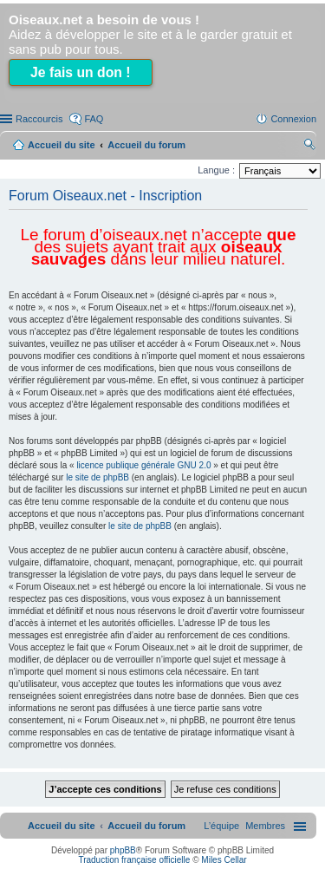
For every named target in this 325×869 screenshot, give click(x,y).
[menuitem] (265, 825)
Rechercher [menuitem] (309, 147)
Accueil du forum (146, 145)
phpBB (123, 850)
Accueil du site (61, 145)
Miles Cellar (223, 860)
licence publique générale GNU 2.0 (143, 465)
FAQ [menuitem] (93, 119)
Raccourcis (39, 119)
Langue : (216, 170)
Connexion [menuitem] (293, 119)
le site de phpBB (97, 477)
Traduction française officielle (134, 860)
